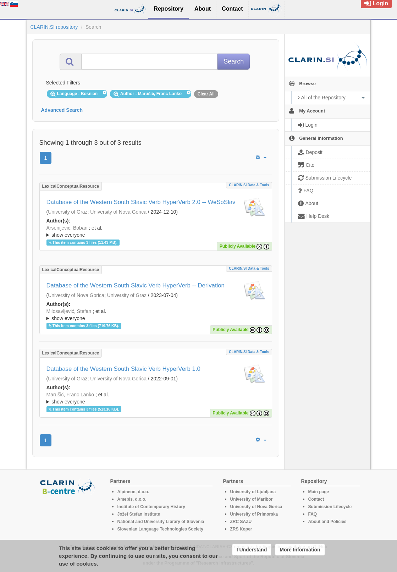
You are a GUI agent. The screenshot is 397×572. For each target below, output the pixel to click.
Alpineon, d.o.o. (133, 491)
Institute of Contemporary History (151, 506)
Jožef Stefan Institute (138, 514)
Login (376, 3)
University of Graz (67, 212)
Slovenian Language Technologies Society (160, 529)
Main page (318, 491)
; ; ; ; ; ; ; (155, 231)
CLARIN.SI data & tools (249, 185)
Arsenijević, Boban (67, 228)
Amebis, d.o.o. (132, 499)
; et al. (155, 231)
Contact (316, 499)
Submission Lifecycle (330, 506)
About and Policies (327, 521)
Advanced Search (62, 110)
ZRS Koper (241, 529)
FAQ (312, 514)
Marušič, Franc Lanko (70, 394)
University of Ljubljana (253, 491)
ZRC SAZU (241, 521)
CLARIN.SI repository (54, 27)
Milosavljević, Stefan (69, 311)
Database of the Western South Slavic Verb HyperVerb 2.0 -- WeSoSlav (141, 202)
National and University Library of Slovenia (160, 521)
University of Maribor (251, 499)
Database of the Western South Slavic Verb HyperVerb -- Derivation (135, 285)
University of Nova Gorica (118, 212)
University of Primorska (254, 514)
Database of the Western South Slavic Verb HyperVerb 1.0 (123, 368)
